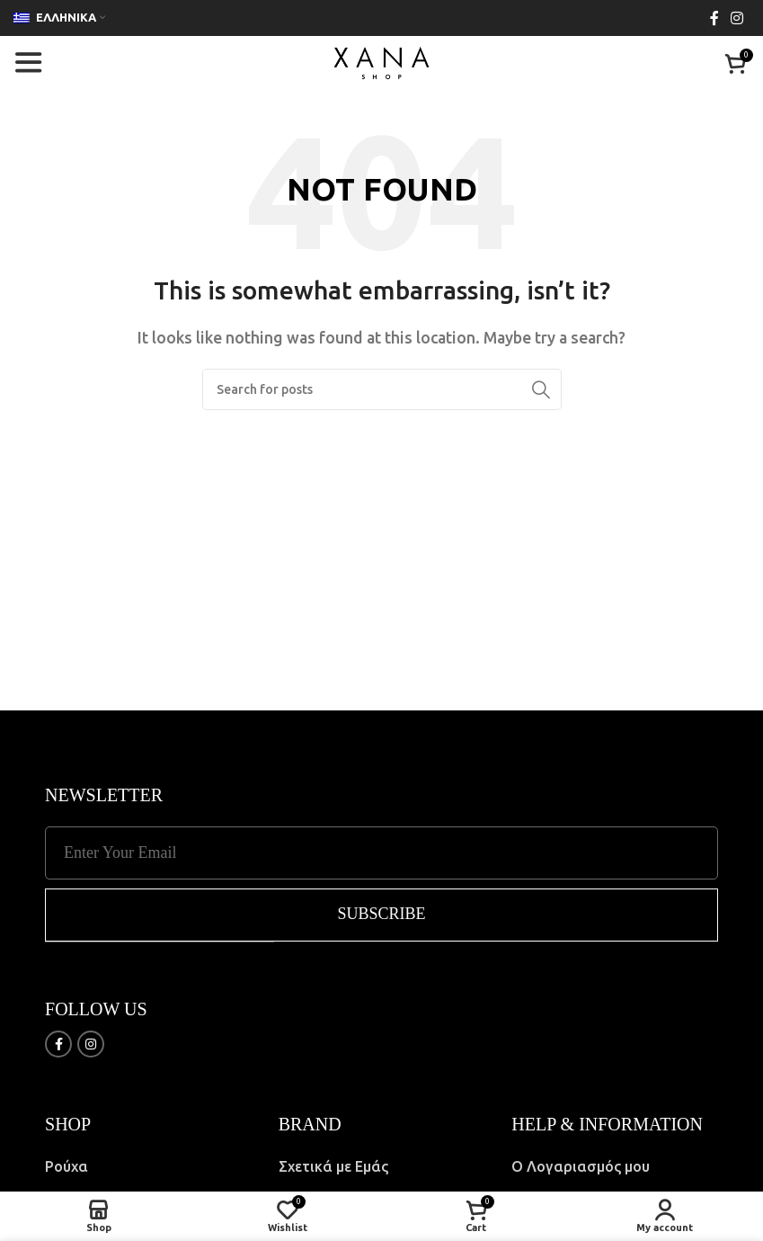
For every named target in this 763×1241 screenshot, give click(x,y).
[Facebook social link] (714, 17)
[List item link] (148, 1166)
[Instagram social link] (737, 17)
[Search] (382, 389)
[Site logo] (381, 61)
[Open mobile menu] (27, 63)
